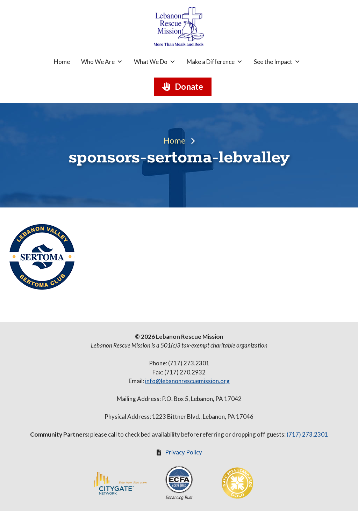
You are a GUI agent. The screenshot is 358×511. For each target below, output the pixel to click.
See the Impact (277, 62)
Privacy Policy (183, 452)
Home (62, 61)
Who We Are (102, 62)
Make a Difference (215, 62)
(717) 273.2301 (307, 434)
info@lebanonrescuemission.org (187, 381)
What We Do (155, 62)
